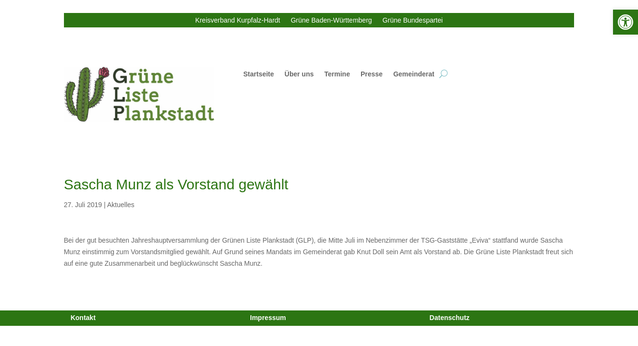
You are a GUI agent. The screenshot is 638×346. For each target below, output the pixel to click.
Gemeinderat (414, 74)
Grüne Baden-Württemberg (331, 20)
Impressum (268, 317)
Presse (372, 74)
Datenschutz (449, 317)
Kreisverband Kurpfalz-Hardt (237, 20)
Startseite (258, 74)
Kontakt (83, 317)
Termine (337, 74)
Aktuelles (121, 205)
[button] (625, 22)
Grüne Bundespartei (413, 20)
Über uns (299, 74)
